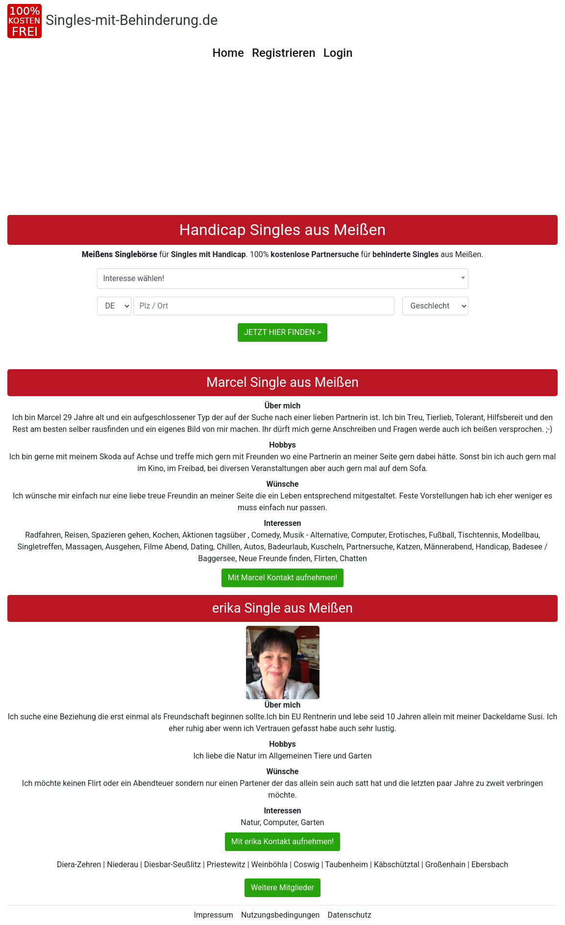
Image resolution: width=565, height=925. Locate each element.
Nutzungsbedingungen (280, 915)
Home (228, 53)
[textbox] (283, 278)
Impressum (213, 915)
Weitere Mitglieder (282, 887)
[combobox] (282, 278)
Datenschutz (349, 915)
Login (338, 53)
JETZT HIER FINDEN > (282, 332)
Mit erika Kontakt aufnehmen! (282, 841)
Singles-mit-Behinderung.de (132, 20)
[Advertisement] (282, 141)
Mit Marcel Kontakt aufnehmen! (282, 577)
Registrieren (284, 53)
